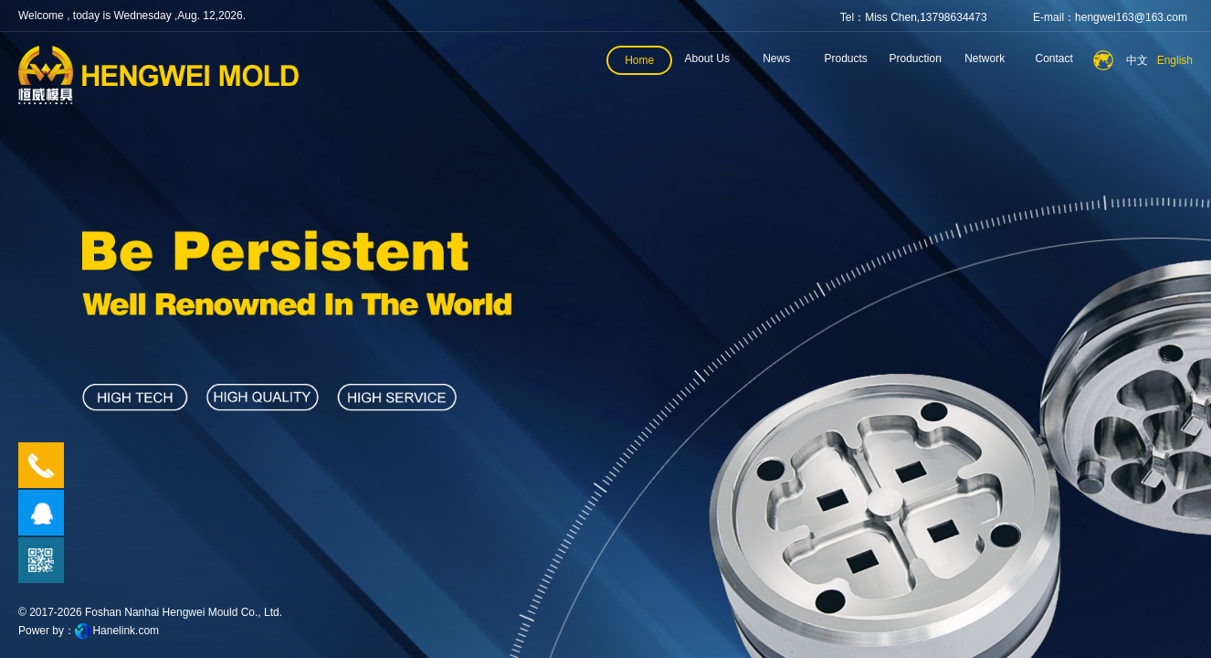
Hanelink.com (125, 630)
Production (916, 58)
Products (846, 58)
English (1175, 60)
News (776, 58)
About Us (707, 58)
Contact (1054, 58)
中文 (1137, 60)
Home (639, 60)
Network (984, 58)
